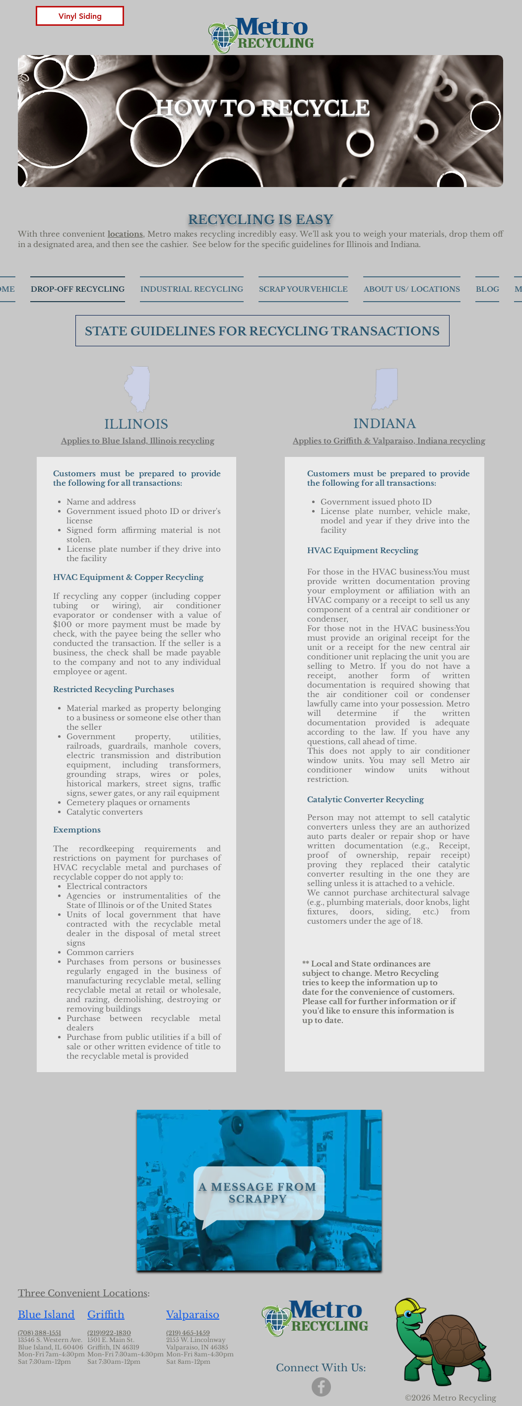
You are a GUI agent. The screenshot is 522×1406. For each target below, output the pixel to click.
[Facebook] (321, 1387)
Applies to (81, 441)
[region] (259, 1190)
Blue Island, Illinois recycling (158, 441)
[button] (80, 16)
